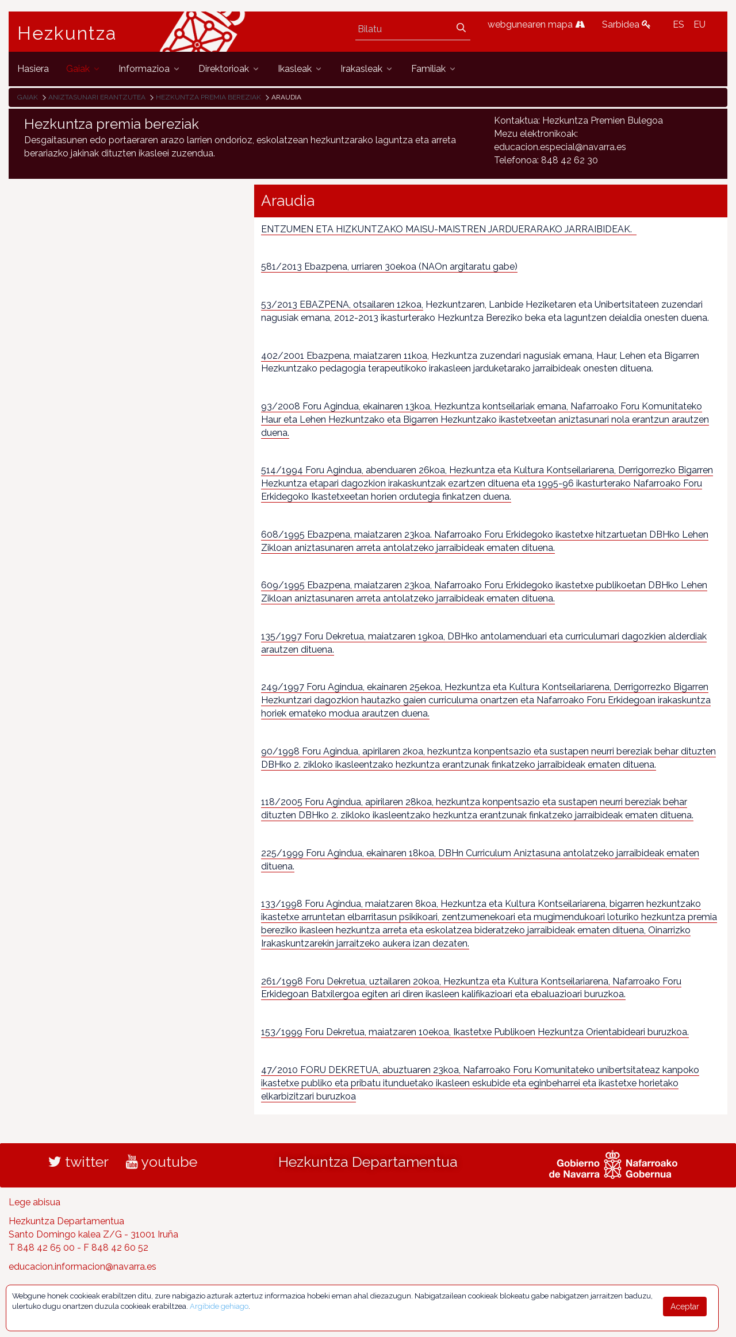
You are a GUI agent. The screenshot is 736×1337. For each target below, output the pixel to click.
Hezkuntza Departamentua (368, 1161)
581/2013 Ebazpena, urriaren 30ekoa (338, 266)
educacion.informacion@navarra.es (82, 1266)
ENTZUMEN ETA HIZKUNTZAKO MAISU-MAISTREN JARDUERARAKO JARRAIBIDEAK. (449, 229)
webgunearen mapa (536, 24)
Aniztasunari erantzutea (96, 97)
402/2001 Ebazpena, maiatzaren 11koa (344, 355)
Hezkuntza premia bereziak (208, 97)
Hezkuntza (67, 33)
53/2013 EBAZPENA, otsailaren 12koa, (342, 304)
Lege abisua (34, 1202)
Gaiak (27, 97)
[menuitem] (33, 69)
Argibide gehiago (219, 1306)
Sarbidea (626, 24)
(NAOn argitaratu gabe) (467, 266)
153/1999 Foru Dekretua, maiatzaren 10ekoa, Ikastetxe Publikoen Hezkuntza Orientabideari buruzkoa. (475, 1031)
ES (678, 24)
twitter (78, 1161)
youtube (161, 1161)
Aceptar (684, 1306)
